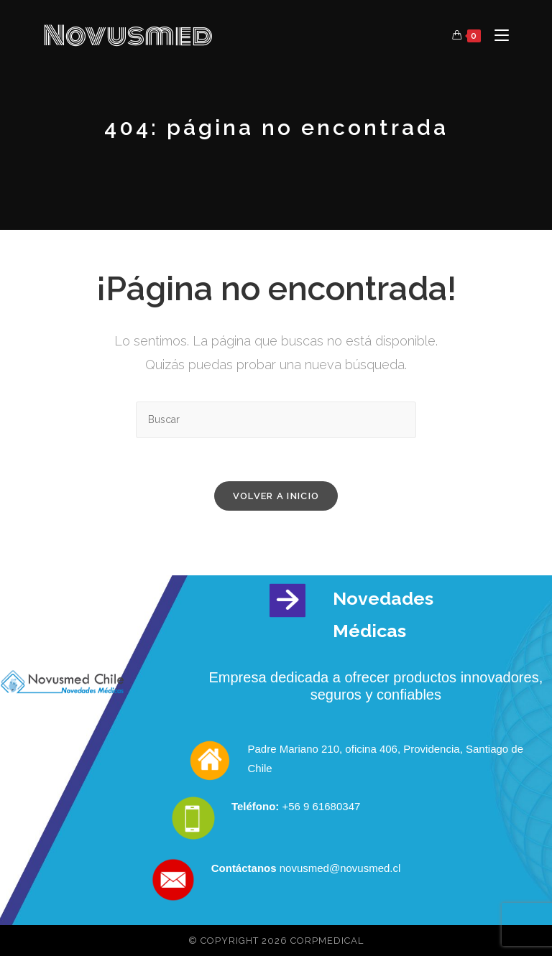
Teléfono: (256, 806)
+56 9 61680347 (321, 806)
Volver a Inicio (276, 496)
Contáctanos (244, 868)
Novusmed (128, 36)
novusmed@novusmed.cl (339, 868)
